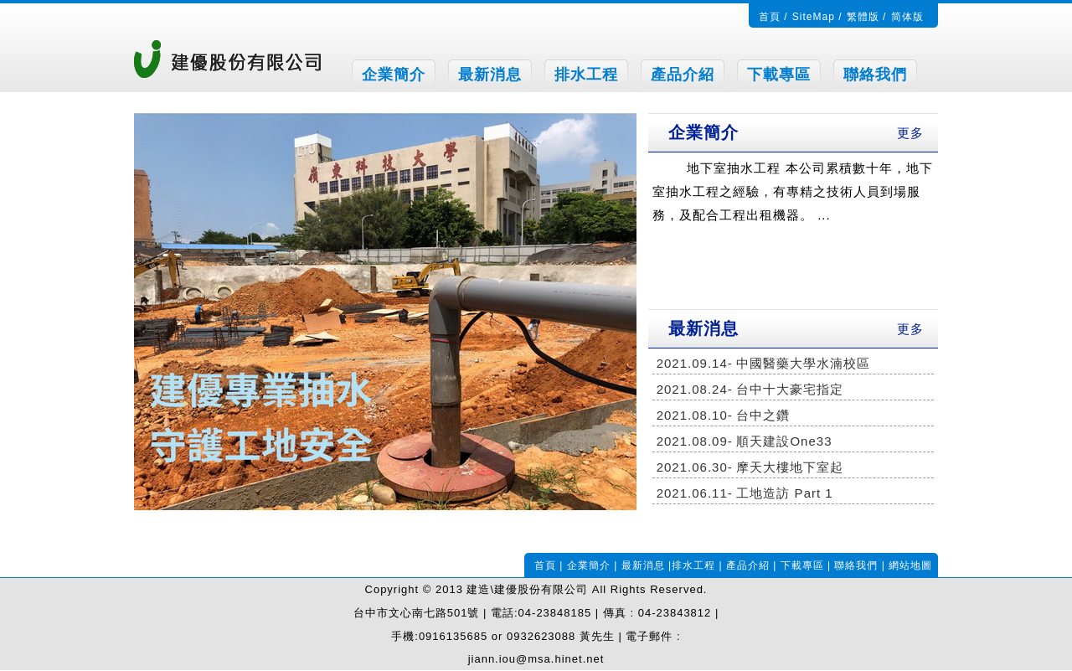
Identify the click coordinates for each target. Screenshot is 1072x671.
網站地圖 (910, 565)
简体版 (907, 17)
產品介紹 (682, 74)
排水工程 (586, 74)
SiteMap (813, 17)
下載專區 (779, 74)
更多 (910, 133)
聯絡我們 (875, 74)
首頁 (770, 17)
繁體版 (863, 17)
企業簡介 (393, 74)
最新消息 (490, 74)
